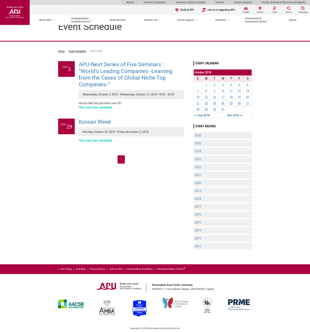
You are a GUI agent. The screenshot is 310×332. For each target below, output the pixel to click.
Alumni (130, 2)
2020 (198, 183)
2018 (198, 198)
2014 (198, 230)
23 (214, 103)
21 (197, 103)
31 (222, 109)
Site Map (81, 268)
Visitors (219, 2)
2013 (198, 238)
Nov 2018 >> (235, 115)
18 (231, 97)
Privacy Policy (97, 268)
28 (197, 109)
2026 (198, 135)
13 (247, 90)
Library (292, 19)
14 (197, 97)
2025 (198, 143)
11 (231, 90)
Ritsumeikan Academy (140, 268)
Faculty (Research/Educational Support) (283, 2)
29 (206, 109)
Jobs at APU (116, 268)
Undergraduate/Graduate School (80, 20)
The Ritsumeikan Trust (171, 268)
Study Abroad (117, 19)
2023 (198, 159)
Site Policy (66, 268)
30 (214, 109)
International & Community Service (256, 20)
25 (231, 103)
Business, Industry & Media (191, 2)
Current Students (242, 2)
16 (214, 97)
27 (247, 103)
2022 (198, 167)
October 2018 (202, 72)
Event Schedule (77, 51)
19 (239, 97)
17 (222, 97)
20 (247, 97)
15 (206, 97)
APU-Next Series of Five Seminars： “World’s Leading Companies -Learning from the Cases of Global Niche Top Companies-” (125, 74)
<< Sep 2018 (202, 115)
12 (239, 90)
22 (206, 103)
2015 (198, 222)
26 (239, 103)
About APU (45, 19)
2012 (198, 246)
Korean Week (95, 122)
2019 (198, 190)
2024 (198, 151)
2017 (198, 206)
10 (222, 90)
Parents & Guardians (155, 2)
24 (222, 103)
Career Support (185, 19)
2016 (198, 214)
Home (61, 51)
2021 (198, 175)
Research (220, 19)
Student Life (151, 19)
